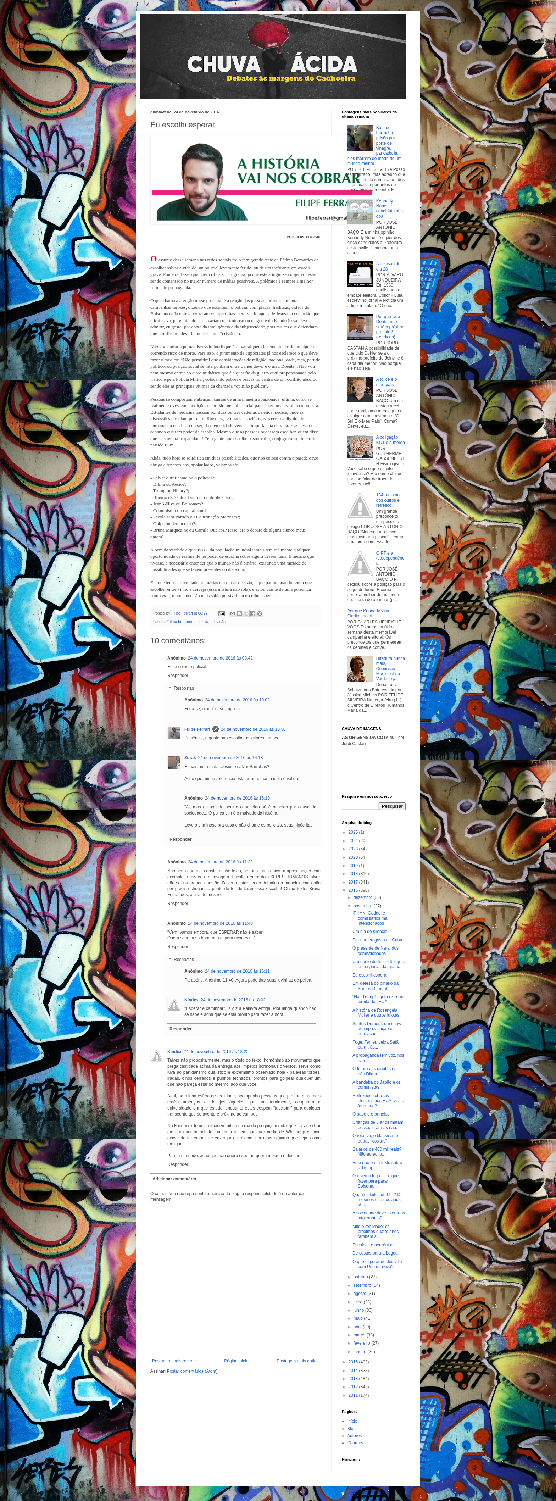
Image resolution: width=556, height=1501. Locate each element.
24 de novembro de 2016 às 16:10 (237, 798)
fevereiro (362, 1343)
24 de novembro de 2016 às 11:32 (220, 862)
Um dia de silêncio (369, 931)
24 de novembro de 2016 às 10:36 (253, 729)
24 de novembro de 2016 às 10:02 (237, 699)
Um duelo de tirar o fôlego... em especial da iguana (378, 964)
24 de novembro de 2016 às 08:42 (220, 658)
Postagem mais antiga (298, 1360)
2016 (354, 890)
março (360, 1335)
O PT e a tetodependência (390, 558)
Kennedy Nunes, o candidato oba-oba (390, 209)
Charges (355, 1442)
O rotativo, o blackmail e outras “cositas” (375, 1138)
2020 (354, 857)
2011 (354, 1395)
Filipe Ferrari (197, 729)
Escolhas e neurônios (372, 1245)
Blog (351, 1428)
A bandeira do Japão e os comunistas (376, 1085)
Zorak (190, 757)
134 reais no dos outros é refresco (388, 500)
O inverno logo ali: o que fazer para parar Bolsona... (375, 1181)
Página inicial (236, 1360)
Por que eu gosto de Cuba (377, 940)
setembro (363, 1285)
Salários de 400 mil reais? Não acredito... (376, 1152)
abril (358, 1326)
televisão (218, 621)
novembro (364, 906)
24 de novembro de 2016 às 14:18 (230, 757)
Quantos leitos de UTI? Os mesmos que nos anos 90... (377, 1199)
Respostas (184, 688)
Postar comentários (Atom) (192, 1371)
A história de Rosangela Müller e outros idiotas (375, 1013)
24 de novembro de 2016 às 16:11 (237, 971)
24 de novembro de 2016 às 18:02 (233, 999)
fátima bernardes (181, 621)
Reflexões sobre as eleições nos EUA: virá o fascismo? (378, 1100)
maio (359, 1318)
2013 (354, 1378)
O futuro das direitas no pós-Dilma (374, 1071)
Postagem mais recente (174, 1360)
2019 (354, 865)
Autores (354, 1435)
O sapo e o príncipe (371, 1114)
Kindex (191, 999)
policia (203, 621)
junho (359, 1310)
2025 (354, 832)
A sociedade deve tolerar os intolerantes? (378, 1216)
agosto (360, 1293)
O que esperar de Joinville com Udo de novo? (377, 1264)
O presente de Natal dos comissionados (375, 951)
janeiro (360, 1351)
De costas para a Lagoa (374, 1253)
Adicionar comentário (174, 1179)
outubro (361, 1276)
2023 (354, 848)
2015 (354, 1362)
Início (352, 1421)
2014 (354, 1370)
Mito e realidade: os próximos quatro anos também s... (375, 1231)
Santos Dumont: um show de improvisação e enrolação (376, 1028)
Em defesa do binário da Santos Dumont (375, 986)
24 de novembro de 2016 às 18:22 (216, 1051)
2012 (354, 1386)
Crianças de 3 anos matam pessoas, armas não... (377, 1125)
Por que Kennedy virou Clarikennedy (368, 613)
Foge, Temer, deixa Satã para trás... (375, 1045)
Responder (177, 675)
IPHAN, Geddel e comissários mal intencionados (370, 918)
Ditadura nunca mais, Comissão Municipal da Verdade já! (390, 669)
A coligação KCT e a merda (390, 440)
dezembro (364, 897)
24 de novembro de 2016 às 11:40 (220, 923)
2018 (354, 873)
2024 (354, 840)
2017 (354, 882)
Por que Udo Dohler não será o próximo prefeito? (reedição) (390, 327)
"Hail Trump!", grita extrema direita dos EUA (378, 999)
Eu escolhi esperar (370, 975)
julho (359, 1302)
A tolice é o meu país (386, 382)
